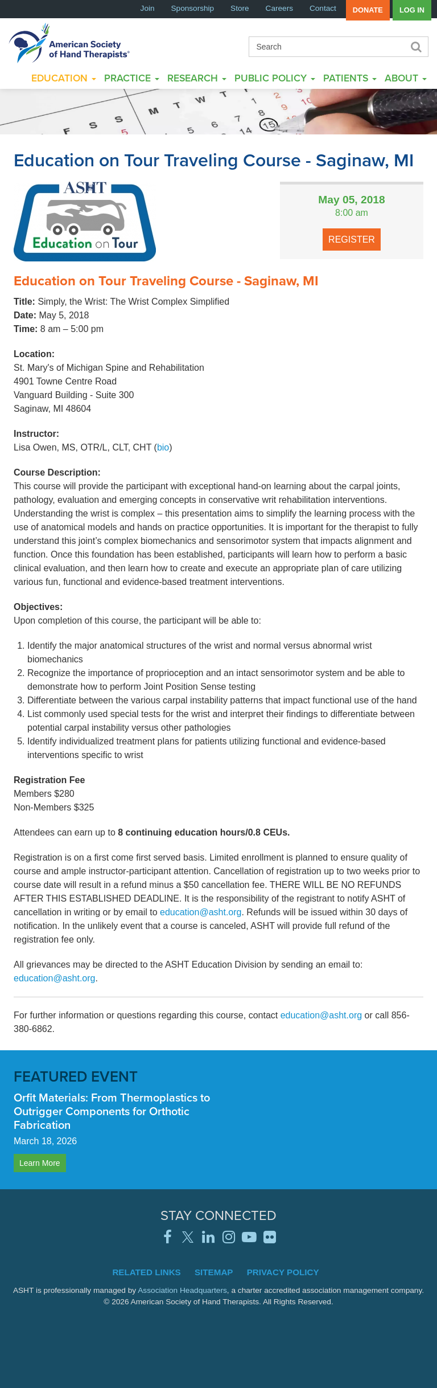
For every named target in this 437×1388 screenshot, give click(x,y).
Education (63, 78)
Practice (131, 78)
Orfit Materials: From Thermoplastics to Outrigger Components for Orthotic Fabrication (112, 1111)
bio (163, 447)
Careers (279, 8)
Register (351, 239)
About (406, 78)
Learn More (39, 1163)
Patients (350, 78)
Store (239, 8)
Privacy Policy (283, 1272)
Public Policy (274, 78)
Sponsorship (193, 8)
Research (196, 78)
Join (148, 8)
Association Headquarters (182, 1290)
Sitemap (214, 1272)
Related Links (146, 1272)
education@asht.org (200, 912)
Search (415, 46)
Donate (368, 10)
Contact (323, 8)
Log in (411, 10)
